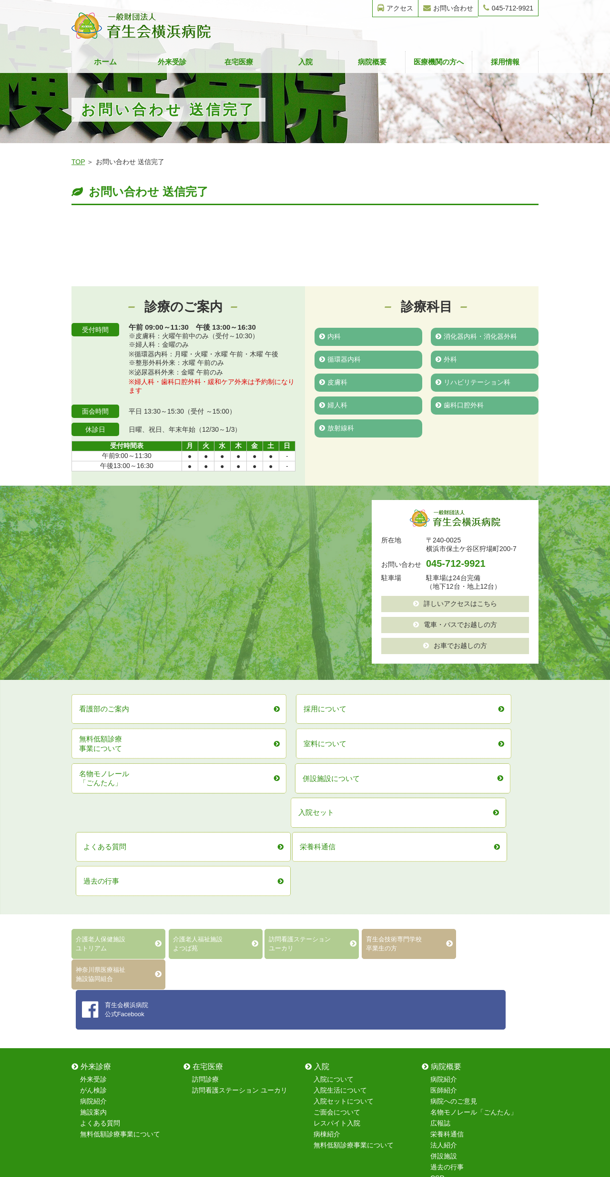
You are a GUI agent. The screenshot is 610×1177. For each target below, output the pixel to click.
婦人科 (333, 405)
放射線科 (336, 428)
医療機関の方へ (439, 62)
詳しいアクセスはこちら (455, 603)
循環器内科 (340, 359)
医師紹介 (443, 877)
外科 (446, 359)
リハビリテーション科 (473, 382)
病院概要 (372, 62)
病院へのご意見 (453, 888)
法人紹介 (443, 932)
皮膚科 (333, 382)
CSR (437, 965)
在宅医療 (238, 62)
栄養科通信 (447, 921)
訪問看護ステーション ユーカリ (239, 877)
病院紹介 (93, 888)
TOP (78, 162)
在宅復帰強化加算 (106, 1041)
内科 (330, 336)
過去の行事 (447, 954)
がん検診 (93, 877)
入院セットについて (344, 888)
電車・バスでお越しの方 (455, 624)
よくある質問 (100, 910)
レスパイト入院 (337, 910)
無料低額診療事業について (120, 921)
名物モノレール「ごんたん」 (473, 899)
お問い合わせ (448, 8)
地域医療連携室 (103, 997)
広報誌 (440, 910)
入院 (305, 62)
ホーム (105, 62)
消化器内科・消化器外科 (476, 336)
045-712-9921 (508, 8)
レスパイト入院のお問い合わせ (477, 1052)
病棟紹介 (327, 921)
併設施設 (443, 943)
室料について (100, 1019)
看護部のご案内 (215, 1008)
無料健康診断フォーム (463, 1019)
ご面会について (337, 899)
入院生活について (340, 877)
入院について (334, 866)
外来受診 (172, 62)
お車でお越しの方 (455, 645)
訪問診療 (205, 866)
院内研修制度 (212, 1030)
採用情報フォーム (457, 1041)
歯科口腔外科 (460, 405)
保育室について (215, 1019)
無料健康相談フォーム (463, 1030)
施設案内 (93, 899)
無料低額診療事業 (106, 1052)
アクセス (395, 8)
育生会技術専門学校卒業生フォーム (483, 1008)
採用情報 (505, 62)
